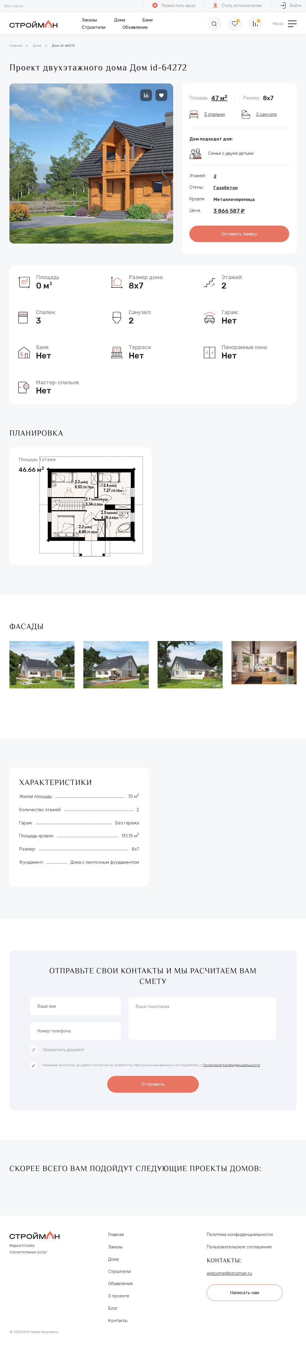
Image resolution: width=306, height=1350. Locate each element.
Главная (15, 45)
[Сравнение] (255, 23)
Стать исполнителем (237, 5)
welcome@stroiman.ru (229, 1273)
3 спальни (214, 114)
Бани (147, 20)
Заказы (89, 20)
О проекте (118, 1296)
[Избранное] (234, 23)
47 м (219, 98)
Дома (119, 20)
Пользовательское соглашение (239, 1247)
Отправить (153, 1084)
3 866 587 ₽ (229, 211)
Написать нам (244, 1292)
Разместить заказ (173, 5)
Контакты (118, 1320)
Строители (93, 27)
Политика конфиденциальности (240, 1234)
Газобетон (226, 187)
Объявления (135, 27)
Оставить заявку (239, 234)
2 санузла (266, 114)
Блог (113, 1308)
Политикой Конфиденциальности (231, 1065)
